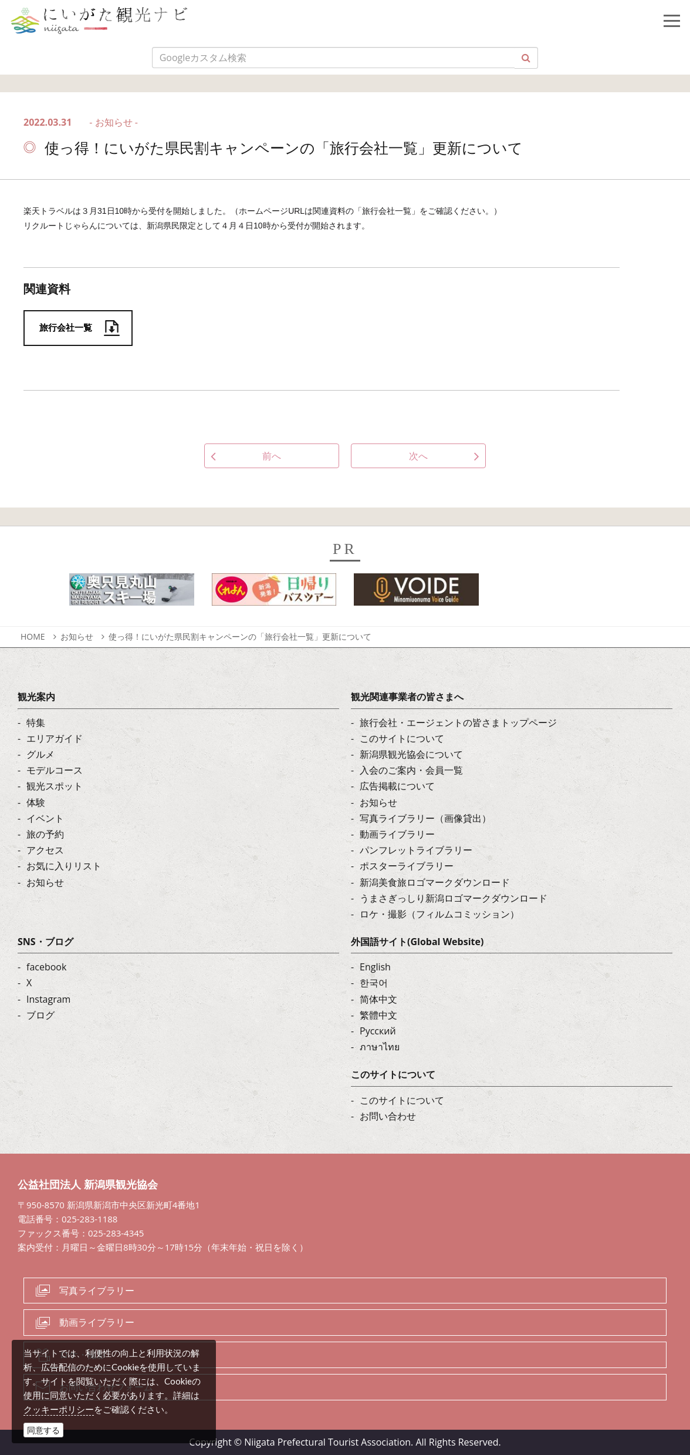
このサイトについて (402, 738)
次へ (418, 455)
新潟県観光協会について (411, 754)
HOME (33, 636)
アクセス (45, 850)
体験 (35, 802)
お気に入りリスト (64, 865)
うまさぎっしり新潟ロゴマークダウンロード (453, 898)
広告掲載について (397, 785)
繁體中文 (378, 1015)
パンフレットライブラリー (416, 850)
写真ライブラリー (96, 1290)
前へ (271, 455)
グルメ (40, 754)
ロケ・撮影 (82, 1354)
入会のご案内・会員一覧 (411, 770)
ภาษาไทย (380, 1046)
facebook (46, 966)
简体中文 (378, 999)
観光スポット (54, 785)
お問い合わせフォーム (106, 1386)
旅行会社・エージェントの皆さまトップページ (458, 722)
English (375, 966)
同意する (43, 1430)
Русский (378, 1030)
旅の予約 (45, 834)
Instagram (48, 999)
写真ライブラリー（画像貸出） (425, 818)
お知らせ (76, 636)
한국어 (374, 982)
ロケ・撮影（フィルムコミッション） (439, 914)
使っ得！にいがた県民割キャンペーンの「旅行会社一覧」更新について (240, 636)
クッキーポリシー (58, 1409)
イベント (45, 818)
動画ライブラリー (397, 834)
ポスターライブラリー (407, 865)
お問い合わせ (388, 1116)
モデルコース (54, 770)
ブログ (40, 1015)
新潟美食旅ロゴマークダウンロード (435, 882)
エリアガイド (54, 738)
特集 (35, 722)
